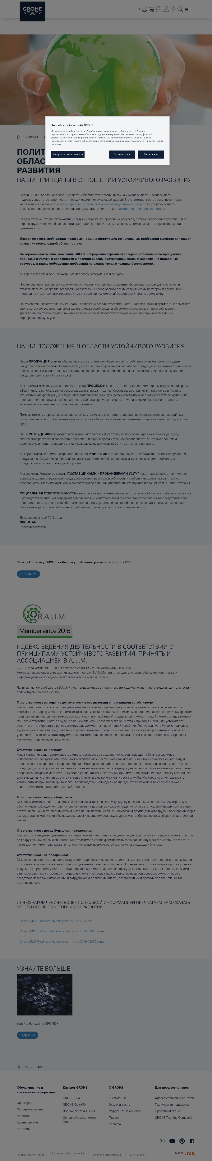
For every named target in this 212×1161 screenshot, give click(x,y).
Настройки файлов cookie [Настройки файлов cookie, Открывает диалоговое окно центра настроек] (68, 154)
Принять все (151, 154)
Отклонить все (122, 154)
